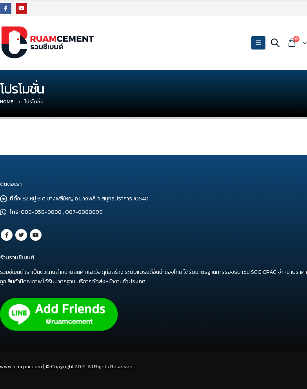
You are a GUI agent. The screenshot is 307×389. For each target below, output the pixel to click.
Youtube (36, 235)
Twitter (21, 235)
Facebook (7, 235)
